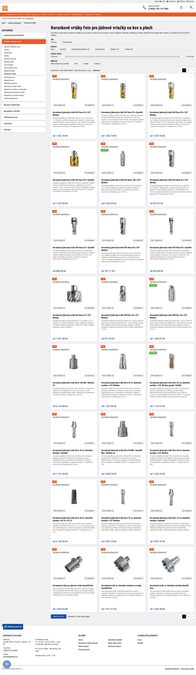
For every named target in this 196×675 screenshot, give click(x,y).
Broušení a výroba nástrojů (88, 643)
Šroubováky (8, 53)
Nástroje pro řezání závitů (12, 86)
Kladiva (6, 56)
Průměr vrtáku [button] (56, 54)
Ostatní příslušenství (11, 98)
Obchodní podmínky (172, 669)
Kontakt (190, 1)
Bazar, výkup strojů (114, 643)
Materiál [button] (54, 61)
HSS (76, 64)
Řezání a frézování (48, 14)
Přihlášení (181, 1)
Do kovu (54, 42)
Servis (80, 640)
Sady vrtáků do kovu (10, 68)
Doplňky (97, 14)
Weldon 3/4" (114, 49)
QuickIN (63, 49)
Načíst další (58, 616)
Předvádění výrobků (115, 640)
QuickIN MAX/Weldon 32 (80, 49)
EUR (163, 1)
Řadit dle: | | (87, 70)
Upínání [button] (54, 47)
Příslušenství (67, 42)
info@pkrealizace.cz (10, 656)
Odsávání (89, 14)
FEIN (3, 23)
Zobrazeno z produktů (62, 70)
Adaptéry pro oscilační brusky (14, 95)
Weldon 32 (129, 49)
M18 (52, 49)
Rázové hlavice (9, 80)
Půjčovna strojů (84, 649)
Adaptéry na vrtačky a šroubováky (15, 89)
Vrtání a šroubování (31, 14)
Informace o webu (187, 669)
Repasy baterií (83, 646)
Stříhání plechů (77, 14)
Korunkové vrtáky (10, 74)
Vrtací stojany (8, 65)
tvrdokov (97, 64)
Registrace (171, 1)
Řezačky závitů (9, 62)
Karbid (86, 64)
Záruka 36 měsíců (114, 646)
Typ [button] (52, 39)
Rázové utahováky (10, 59)
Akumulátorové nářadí (14, 14)
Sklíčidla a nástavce (10, 83)
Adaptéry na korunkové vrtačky (14, 92)
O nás (140, 640)
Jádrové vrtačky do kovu (12, 47)
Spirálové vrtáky (9, 71)
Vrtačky (6, 50)
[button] (183, 7)
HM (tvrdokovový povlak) (60, 64)
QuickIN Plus (100, 49)
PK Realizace (30, 18)
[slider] (63, 56)
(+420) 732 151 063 (10, 650)
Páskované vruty (9, 77)
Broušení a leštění (63, 14)
